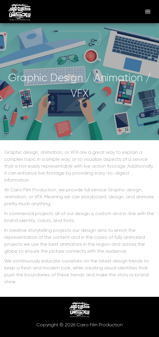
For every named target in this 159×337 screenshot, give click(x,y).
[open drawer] (148, 11)
